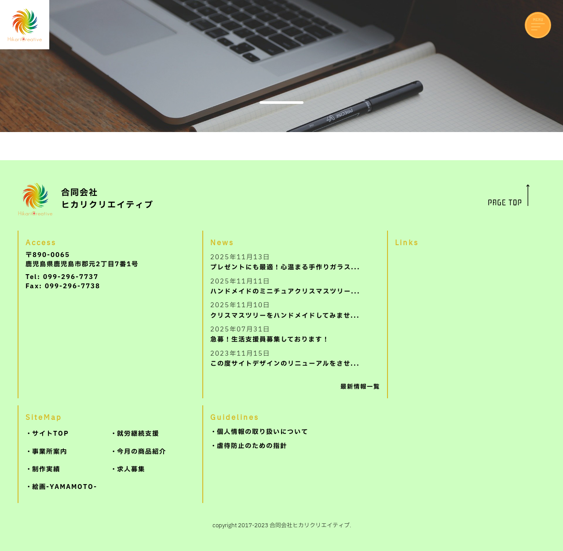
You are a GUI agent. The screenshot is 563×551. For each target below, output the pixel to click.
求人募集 (131, 469)
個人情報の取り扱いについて (262, 432)
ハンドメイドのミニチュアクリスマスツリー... (285, 286)
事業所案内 (49, 451)
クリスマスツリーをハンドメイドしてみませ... (285, 310)
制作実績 (46, 469)
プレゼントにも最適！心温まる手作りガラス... (285, 262)
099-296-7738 (72, 286)
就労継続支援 (138, 433)
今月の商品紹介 (141, 451)
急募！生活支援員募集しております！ (269, 334)
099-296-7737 (71, 277)
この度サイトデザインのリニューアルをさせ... (285, 358)
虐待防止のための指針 (252, 446)
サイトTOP (50, 433)
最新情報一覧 (360, 386)
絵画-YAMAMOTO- (64, 487)
